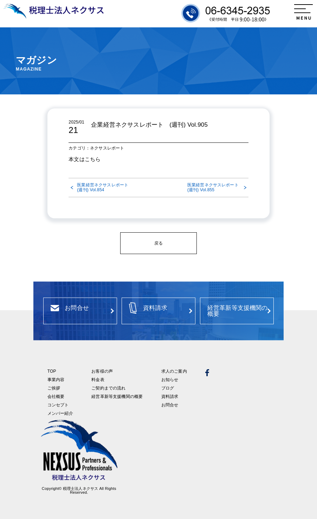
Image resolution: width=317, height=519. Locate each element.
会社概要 (56, 396)
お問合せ (170, 405)
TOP (51, 371)
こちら (93, 159)
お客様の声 (102, 371)
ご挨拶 (53, 388)
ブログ (167, 388)
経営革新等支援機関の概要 (117, 396)
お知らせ (170, 380)
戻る (158, 243)
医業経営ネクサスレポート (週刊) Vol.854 (103, 187)
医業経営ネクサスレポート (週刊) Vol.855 (215, 187)
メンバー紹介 (60, 413)
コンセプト (58, 405)
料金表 (97, 380)
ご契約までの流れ (108, 388)
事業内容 (56, 380)
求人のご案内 (174, 371)
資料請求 (170, 396)
